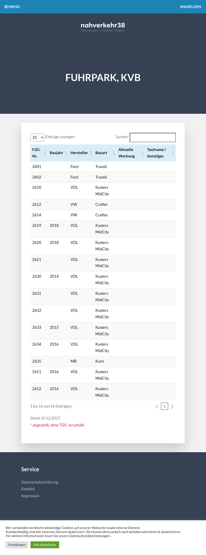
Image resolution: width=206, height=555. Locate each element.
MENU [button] (12, 6)
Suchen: (122, 136)
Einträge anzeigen (60, 136)
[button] (45, 152)
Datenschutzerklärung (39, 482)
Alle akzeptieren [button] (45, 544)
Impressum (30, 495)
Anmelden (190, 6)
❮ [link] (157, 406)
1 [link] (164, 406)
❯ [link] (172, 406)
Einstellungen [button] (17, 544)
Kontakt (28, 488)
